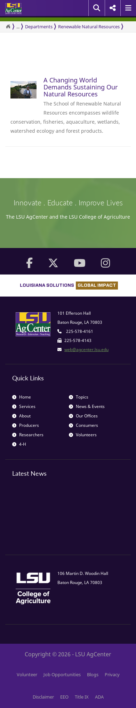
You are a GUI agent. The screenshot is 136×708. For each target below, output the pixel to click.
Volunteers (83, 435)
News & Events (87, 406)
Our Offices (83, 416)
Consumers (83, 425)
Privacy (112, 674)
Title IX (82, 697)
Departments (39, 26)
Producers (25, 425)
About (21, 416)
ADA (99, 697)
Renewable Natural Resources (89, 26)
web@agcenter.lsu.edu (86, 349)
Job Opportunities (62, 674)
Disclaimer (43, 697)
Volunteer (27, 674)
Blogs (92, 674)
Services (23, 406)
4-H (19, 444)
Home (21, 397)
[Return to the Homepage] (8, 26)
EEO (64, 697)
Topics (78, 397)
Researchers (27, 435)
